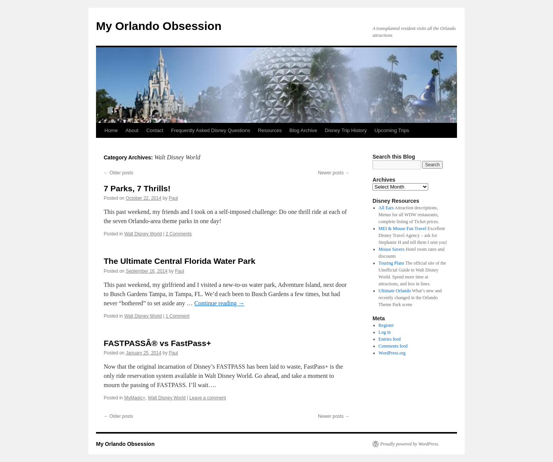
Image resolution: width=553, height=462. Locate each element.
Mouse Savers (392, 249)
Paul (173, 198)
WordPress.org (392, 353)
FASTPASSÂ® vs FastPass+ (157, 343)
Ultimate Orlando (395, 290)
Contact (155, 130)
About (132, 130)
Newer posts (333, 173)
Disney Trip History (346, 130)
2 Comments (179, 234)
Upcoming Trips (391, 130)
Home (111, 130)
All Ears (386, 207)
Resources (269, 130)
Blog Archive (303, 130)
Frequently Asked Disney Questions (210, 130)
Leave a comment (207, 398)
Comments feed (393, 346)
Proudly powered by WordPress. (409, 444)
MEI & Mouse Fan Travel (403, 228)
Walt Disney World (143, 234)
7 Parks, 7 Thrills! (137, 188)
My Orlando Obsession (159, 26)
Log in (385, 332)
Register (386, 325)
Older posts (118, 173)
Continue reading (219, 303)
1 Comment (177, 316)
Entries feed (390, 339)
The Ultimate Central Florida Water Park (179, 261)
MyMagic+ (134, 398)
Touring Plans (391, 263)
